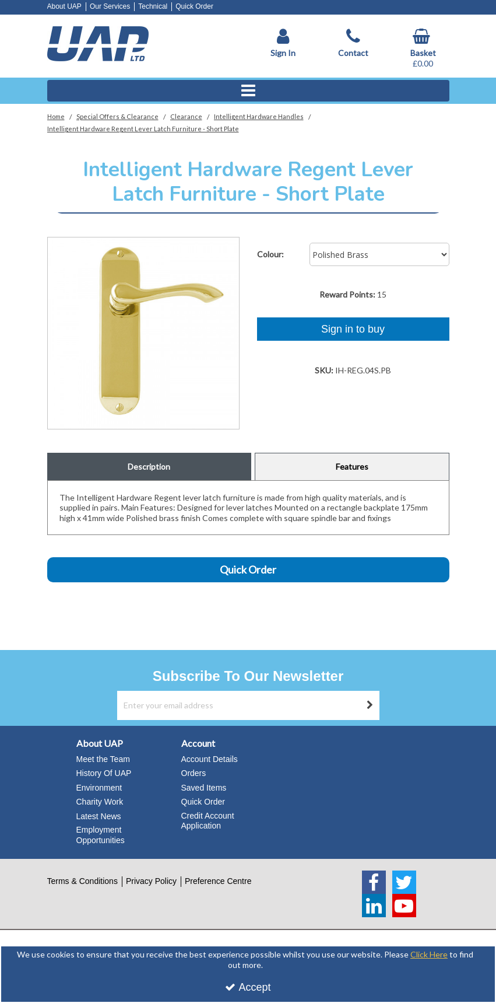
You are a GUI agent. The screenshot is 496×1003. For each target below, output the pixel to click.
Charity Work (100, 801)
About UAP (64, 6)
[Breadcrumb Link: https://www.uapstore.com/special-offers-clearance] (117, 116)
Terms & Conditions (82, 881)
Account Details (209, 759)
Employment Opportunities (100, 835)
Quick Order (194, 6)
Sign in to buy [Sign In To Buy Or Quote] (353, 329)
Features (352, 466)
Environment (99, 787)
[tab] (149, 467)
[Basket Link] (423, 49)
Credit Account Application (207, 821)
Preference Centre (218, 881)
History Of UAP (104, 773)
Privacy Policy (151, 881)
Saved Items (204, 787)
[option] (143, 333)
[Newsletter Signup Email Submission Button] (370, 705)
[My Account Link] (283, 43)
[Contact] (353, 43)
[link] (374, 882)
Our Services (110, 6)
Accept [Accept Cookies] (247, 987)
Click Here (429, 954)
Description (149, 466)
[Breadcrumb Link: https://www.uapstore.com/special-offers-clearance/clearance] (186, 116)
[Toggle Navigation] (248, 91)
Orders (193, 773)
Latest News (98, 816)
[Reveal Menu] (248, 91)
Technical (152, 6)
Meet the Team (103, 759)
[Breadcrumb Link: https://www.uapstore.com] (56, 116)
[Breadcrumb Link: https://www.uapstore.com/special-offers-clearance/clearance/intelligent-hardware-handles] (259, 116)
